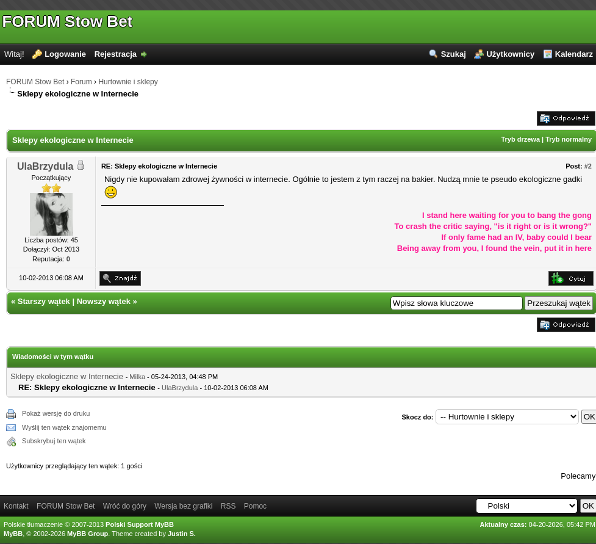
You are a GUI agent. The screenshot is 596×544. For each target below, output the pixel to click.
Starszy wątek (44, 301)
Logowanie (65, 54)
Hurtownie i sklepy (127, 82)
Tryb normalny (568, 139)
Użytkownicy (510, 54)
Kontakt (16, 506)
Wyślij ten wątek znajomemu (64, 427)
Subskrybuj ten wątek (54, 440)
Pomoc (255, 506)
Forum (81, 82)
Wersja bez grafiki (183, 506)
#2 (588, 166)
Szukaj (453, 54)
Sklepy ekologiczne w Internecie (66, 376)
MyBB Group (87, 533)
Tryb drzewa (520, 139)
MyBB (13, 533)
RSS (228, 506)
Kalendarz (574, 54)
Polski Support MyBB (140, 524)
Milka (137, 376)
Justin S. (182, 533)
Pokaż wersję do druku (56, 413)
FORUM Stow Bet (67, 21)
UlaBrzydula (45, 166)
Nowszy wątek (104, 301)
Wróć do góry (124, 506)
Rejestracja (116, 54)
